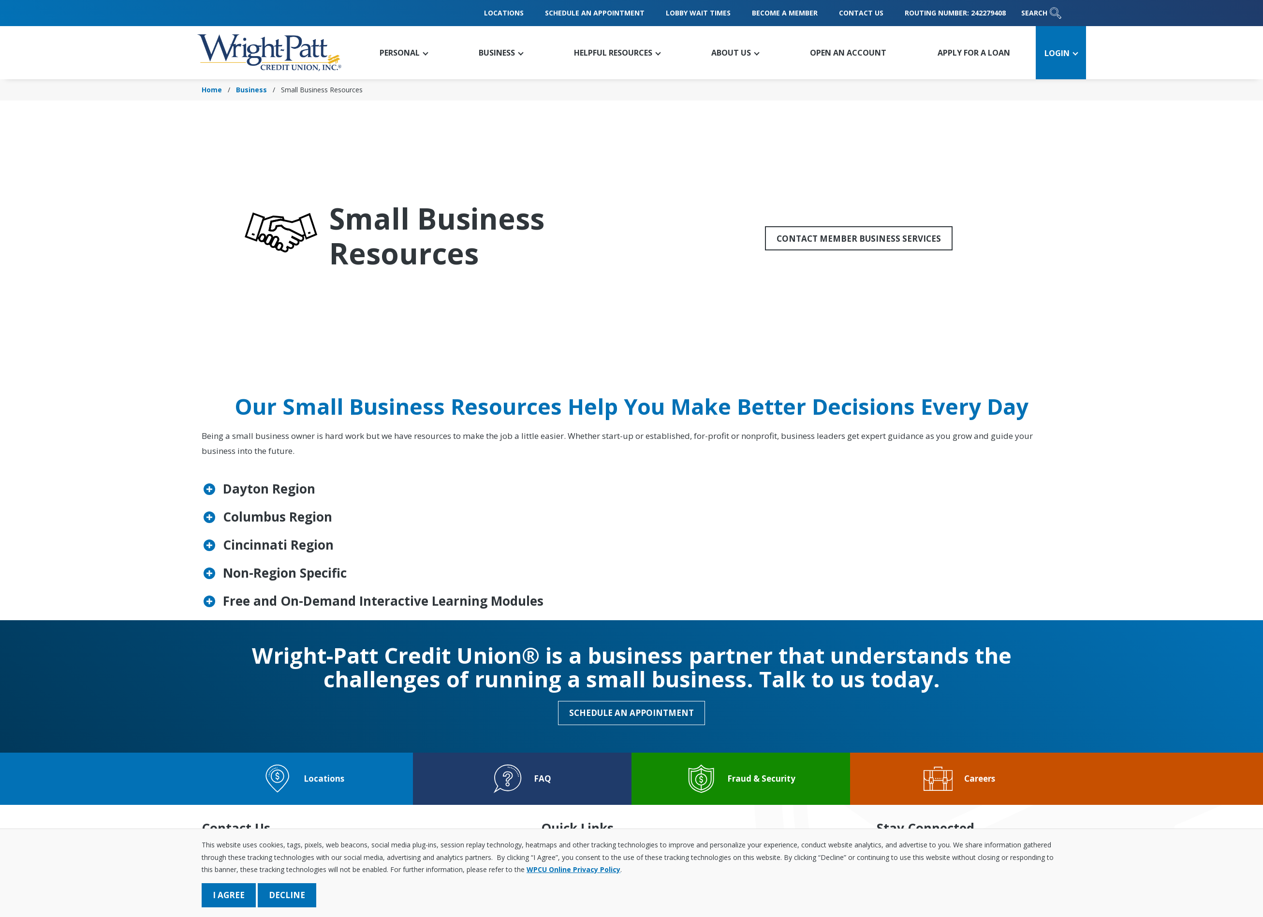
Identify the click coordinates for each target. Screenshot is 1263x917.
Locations (504, 12)
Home (212, 89)
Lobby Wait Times (698, 12)
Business (251, 89)
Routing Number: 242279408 (955, 12)
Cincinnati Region (278, 544)
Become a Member (785, 12)
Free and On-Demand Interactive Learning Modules (383, 601)
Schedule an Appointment (595, 12)
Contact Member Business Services (859, 238)
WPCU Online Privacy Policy (573, 869)
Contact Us (861, 12)
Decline (287, 895)
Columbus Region (277, 516)
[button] (402, 52)
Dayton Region (269, 488)
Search (1041, 13)
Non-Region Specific (285, 573)
